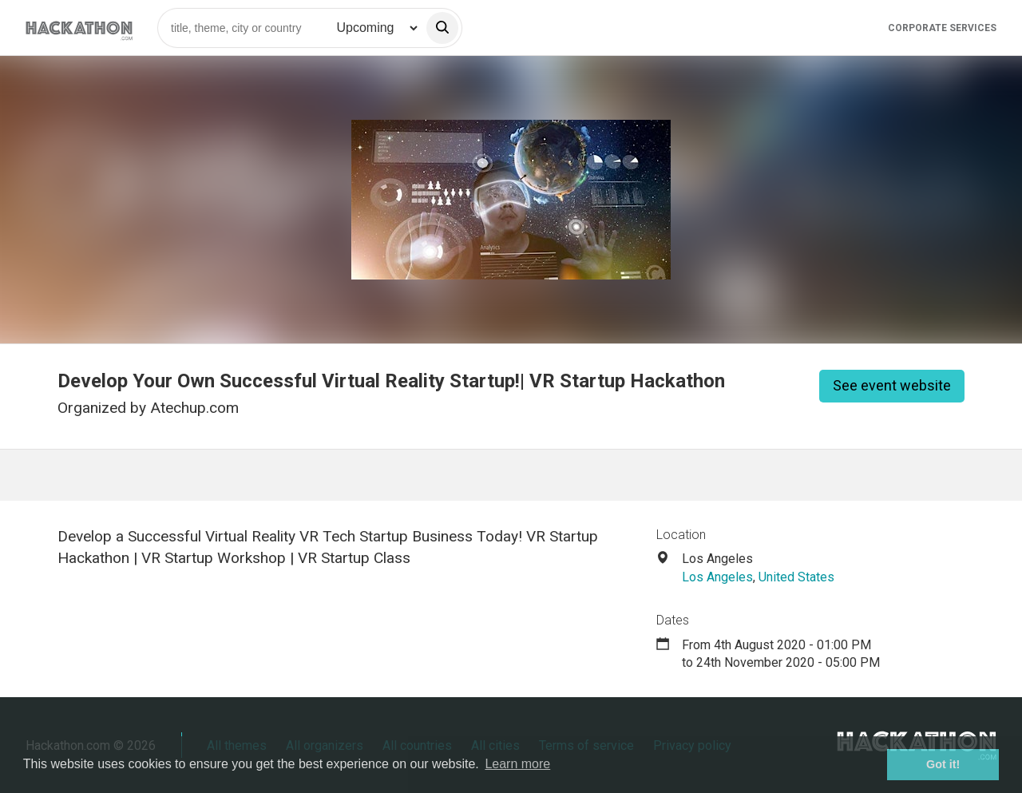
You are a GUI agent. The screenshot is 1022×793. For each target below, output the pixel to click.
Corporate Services (942, 28)
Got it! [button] (943, 764)
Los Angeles (717, 577)
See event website (892, 385)
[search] (442, 28)
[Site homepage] (79, 27)
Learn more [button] (517, 764)
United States (796, 577)
